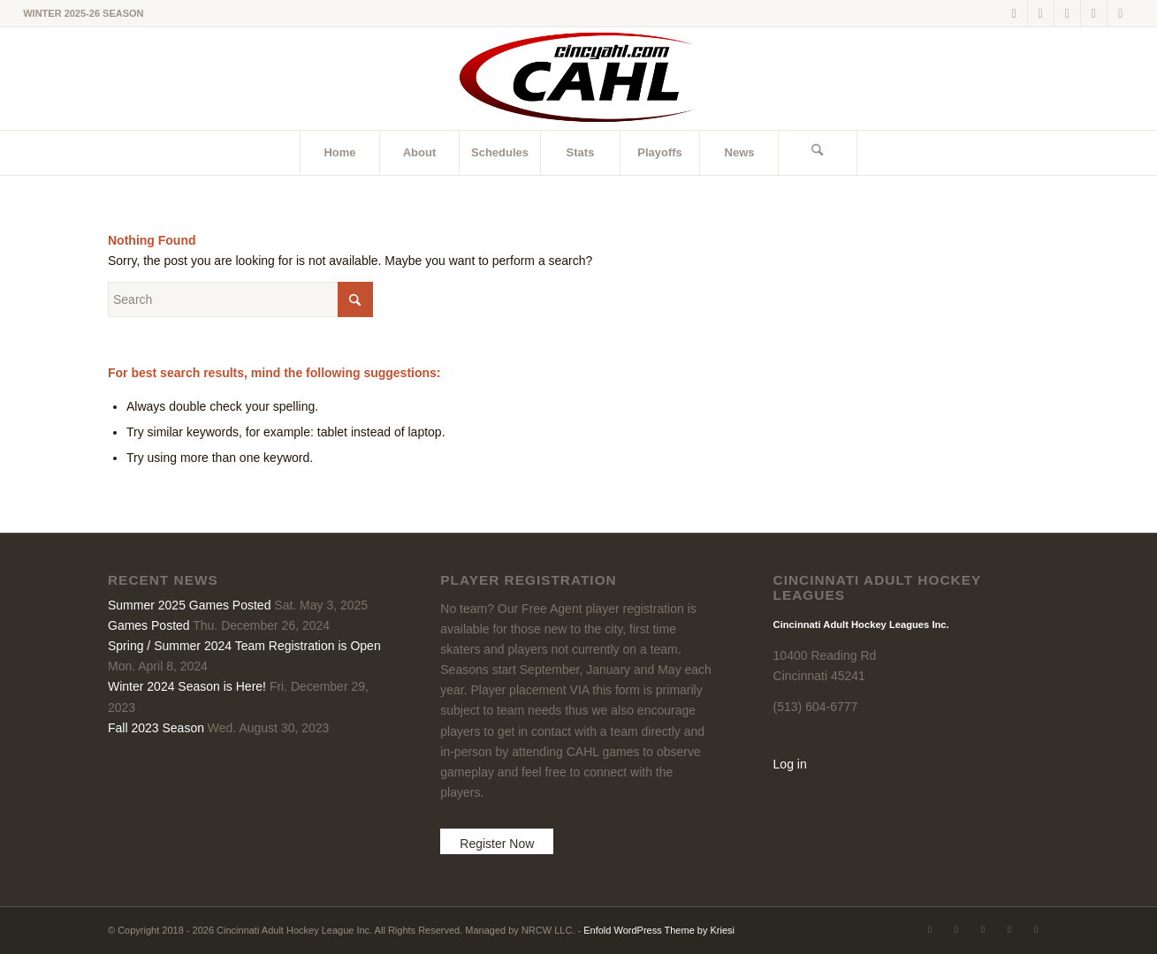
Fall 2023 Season (156, 728)
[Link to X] (1014, 13)
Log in (790, 764)
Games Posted (149, 625)
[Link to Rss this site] (1121, 13)
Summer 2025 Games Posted (189, 605)
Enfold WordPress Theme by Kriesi (659, 930)
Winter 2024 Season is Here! (187, 686)
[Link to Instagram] (1094, 13)
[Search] (817, 153)
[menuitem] (339, 153)
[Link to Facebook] (1041, 13)
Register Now (497, 844)
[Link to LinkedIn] (1067, 13)
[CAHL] (578, 78)
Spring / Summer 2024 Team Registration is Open (244, 646)
